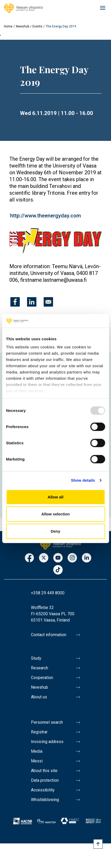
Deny (55, 531)
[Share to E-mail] (48, 302)
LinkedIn (86, 558)
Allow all (55, 497)
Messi (37, 760)
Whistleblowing (45, 799)
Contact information (48, 634)
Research (39, 667)
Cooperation (42, 677)
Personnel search (47, 722)
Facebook (29, 558)
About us (39, 696)
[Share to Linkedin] (31, 302)
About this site (44, 770)
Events (37, 26)
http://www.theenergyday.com (45, 215)
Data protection (45, 780)
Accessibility (43, 789)
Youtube (58, 558)
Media (36, 751)
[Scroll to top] (98, 844)
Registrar (39, 731)
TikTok (58, 570)
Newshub (22, 26)
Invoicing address (47, 741)
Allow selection (55, 514)
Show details (83, 480)
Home (8, 26)
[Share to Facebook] (15, 302)
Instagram (72, 558)
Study (36, 658)
